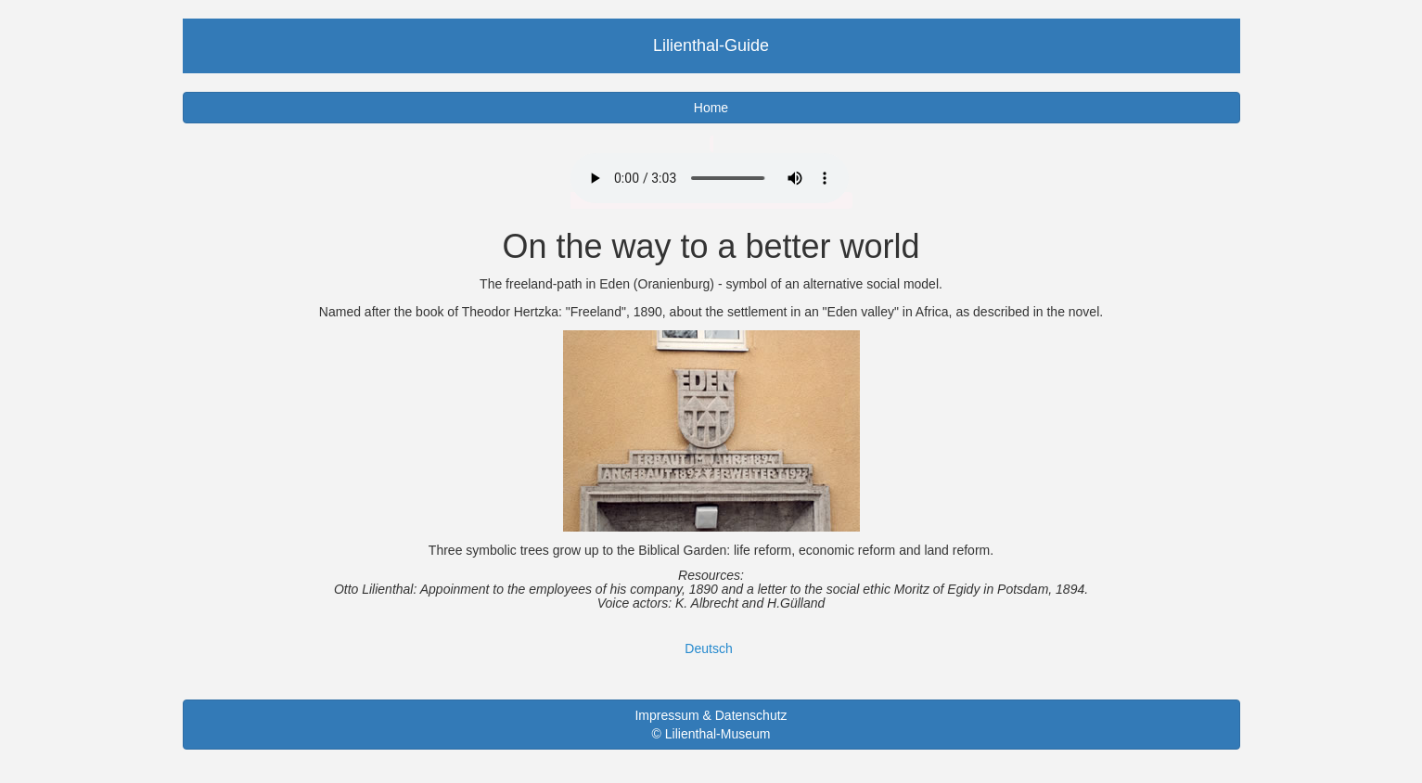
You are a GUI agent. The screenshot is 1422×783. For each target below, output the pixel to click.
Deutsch (708, 648)
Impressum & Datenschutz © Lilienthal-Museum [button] (710, 724)
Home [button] (711, 107)
